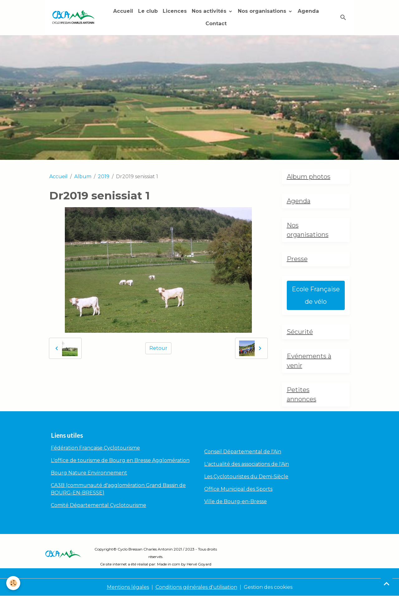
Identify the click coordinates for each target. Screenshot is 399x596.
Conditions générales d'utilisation (196, 587)
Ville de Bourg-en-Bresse (235, 501)
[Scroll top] (386, 583)
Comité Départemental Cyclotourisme (98, 505)
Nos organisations (263, 11)
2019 (103, 176)
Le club (148, 11)
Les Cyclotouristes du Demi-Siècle (246, 476)
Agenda (308, 11)
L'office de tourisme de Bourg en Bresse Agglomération (120, 460)
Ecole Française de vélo (316, 295)
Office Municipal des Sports (238, 489)
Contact (216, 23)
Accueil (123, 11)
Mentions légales (128, 587)
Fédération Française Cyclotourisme (95, 448)
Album (82, 176)
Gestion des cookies (268, 587)
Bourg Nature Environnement (89, 473)
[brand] (73, 18)
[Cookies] (13, 583)
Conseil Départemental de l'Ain (242, 452)
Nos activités (210, 11)
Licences (175, 11)
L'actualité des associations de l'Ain (246, 464)
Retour (158, 348)
